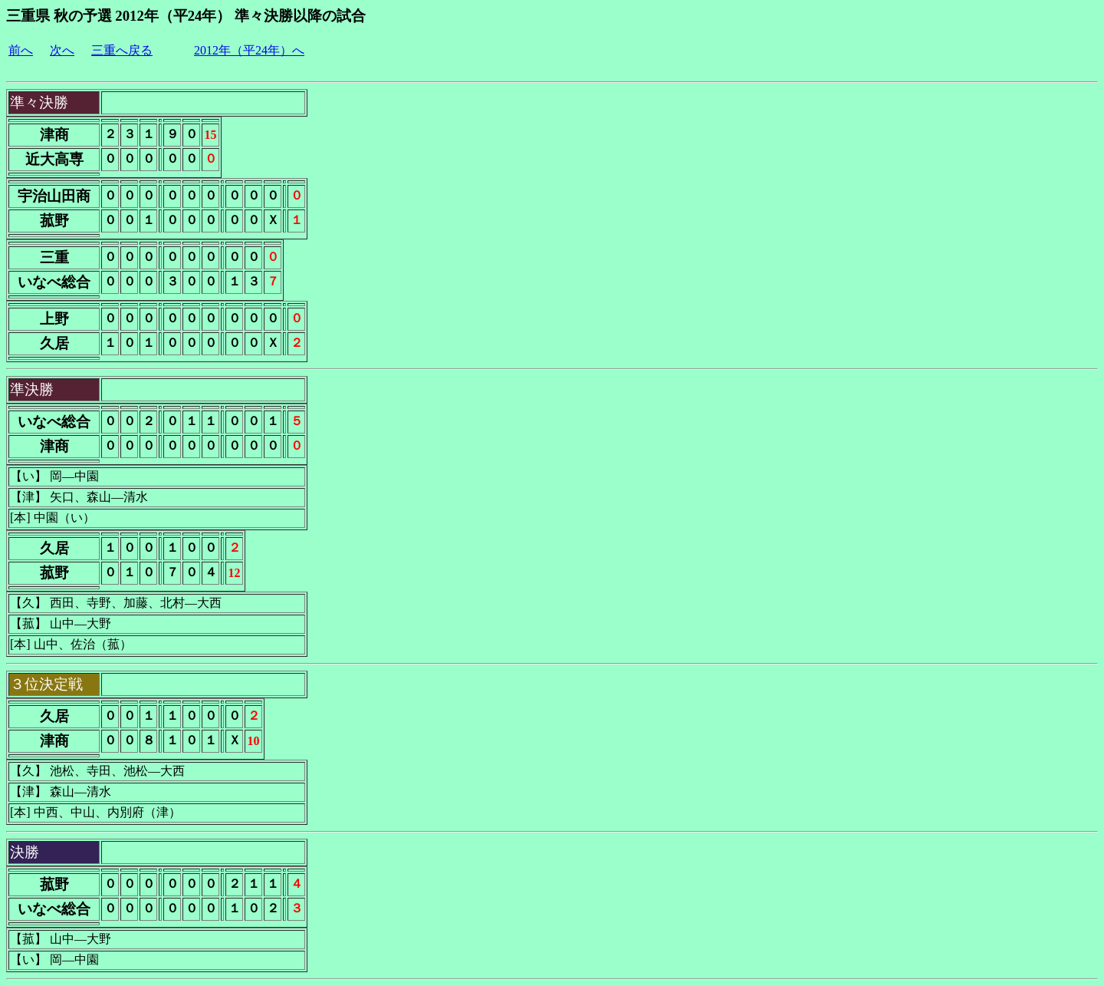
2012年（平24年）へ (249, 50)
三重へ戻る (122, 50)
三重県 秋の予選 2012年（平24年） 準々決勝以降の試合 (186, 16)
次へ (62, 50)
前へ (20, 50)
